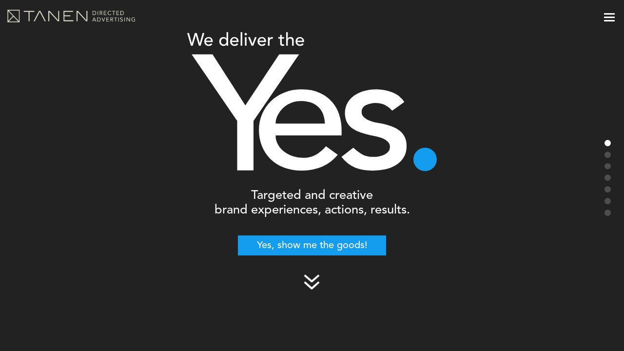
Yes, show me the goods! (312, 246)
